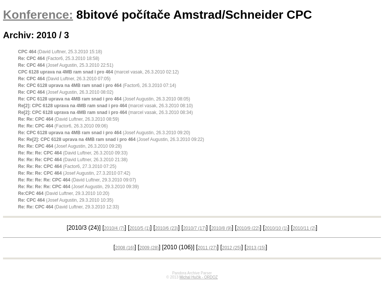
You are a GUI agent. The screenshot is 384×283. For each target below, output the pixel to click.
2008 (124, 247)
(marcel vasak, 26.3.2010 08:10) (105, 105)
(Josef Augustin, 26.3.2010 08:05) (104, 99)
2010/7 (194, 228)
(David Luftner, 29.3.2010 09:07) (77, 180)
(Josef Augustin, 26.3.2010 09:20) (104, 132)
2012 (231, 247)
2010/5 (139, 228)
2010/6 (166, 228)
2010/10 (276, 228)
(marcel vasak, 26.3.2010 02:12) (98, 72)
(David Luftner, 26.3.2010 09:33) (73, 153)
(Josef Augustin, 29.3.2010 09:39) (78, 186)
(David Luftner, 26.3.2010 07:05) (64, 78)
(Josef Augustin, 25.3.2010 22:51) (65, 65)
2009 (149, 247)
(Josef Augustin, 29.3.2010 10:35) (65, 200)
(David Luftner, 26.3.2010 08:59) (68, 119)
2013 (256, 247)
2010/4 (114, 228)
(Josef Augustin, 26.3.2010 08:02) (65, 92)
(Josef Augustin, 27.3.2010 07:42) (74, 173)
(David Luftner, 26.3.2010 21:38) (73, 159)
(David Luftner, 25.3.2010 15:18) (60, 51)
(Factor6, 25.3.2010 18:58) (58, 58)
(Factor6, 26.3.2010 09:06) (63, 126)
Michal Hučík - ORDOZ (198, 277)
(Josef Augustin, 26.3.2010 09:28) (70, 146)
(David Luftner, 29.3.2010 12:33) (68, 207)
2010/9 (248, 228)
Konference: (38, 14)
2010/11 (303, 228)
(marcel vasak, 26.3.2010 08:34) (105, 112)
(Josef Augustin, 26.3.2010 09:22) (111, 139)
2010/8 (221, 228)
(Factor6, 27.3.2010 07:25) (67, 166)
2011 (207, 247)
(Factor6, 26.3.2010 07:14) (97, 85)
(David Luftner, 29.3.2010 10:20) (63, 193)
